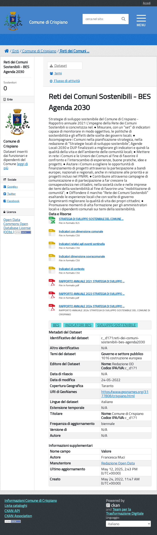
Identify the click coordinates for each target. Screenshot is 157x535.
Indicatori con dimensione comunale (81, 231)
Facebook (11, 201)
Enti (15, 51)
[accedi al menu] (141, 20)
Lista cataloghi (15, 505)
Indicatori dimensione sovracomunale (82, 256)
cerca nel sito (94, 19)
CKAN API (12, 511)
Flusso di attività (65, 80)
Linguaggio (112, 518)
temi (56, 73)
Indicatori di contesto (71, 269)
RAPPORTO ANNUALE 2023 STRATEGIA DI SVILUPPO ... (91, 294)
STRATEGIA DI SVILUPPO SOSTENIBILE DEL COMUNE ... (91, 219)
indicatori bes (78, 325)
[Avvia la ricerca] (123, 19)
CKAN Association (18, 516)
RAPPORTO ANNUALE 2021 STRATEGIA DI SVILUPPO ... (91, 281)
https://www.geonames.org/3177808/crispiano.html (124, 394)
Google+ (10, 186)
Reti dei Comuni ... (74, 51)
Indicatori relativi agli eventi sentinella (82, 244)
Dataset (58, 65)
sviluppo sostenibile (116, 325)
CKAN (113, 505)
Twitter (9, 193)
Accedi (146, 3)
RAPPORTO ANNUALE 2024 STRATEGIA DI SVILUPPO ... (91, 306)
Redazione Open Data (118, 463)
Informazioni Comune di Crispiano (30, 500)
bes (56, 325)
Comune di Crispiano (48, 22)
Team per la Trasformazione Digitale (125, 511)
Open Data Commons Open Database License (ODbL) (17, 226)
